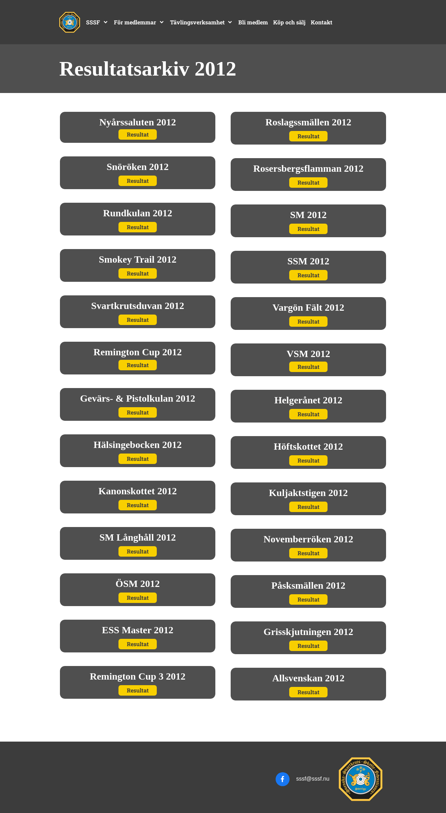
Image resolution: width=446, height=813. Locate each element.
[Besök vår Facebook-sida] (283, 779)
